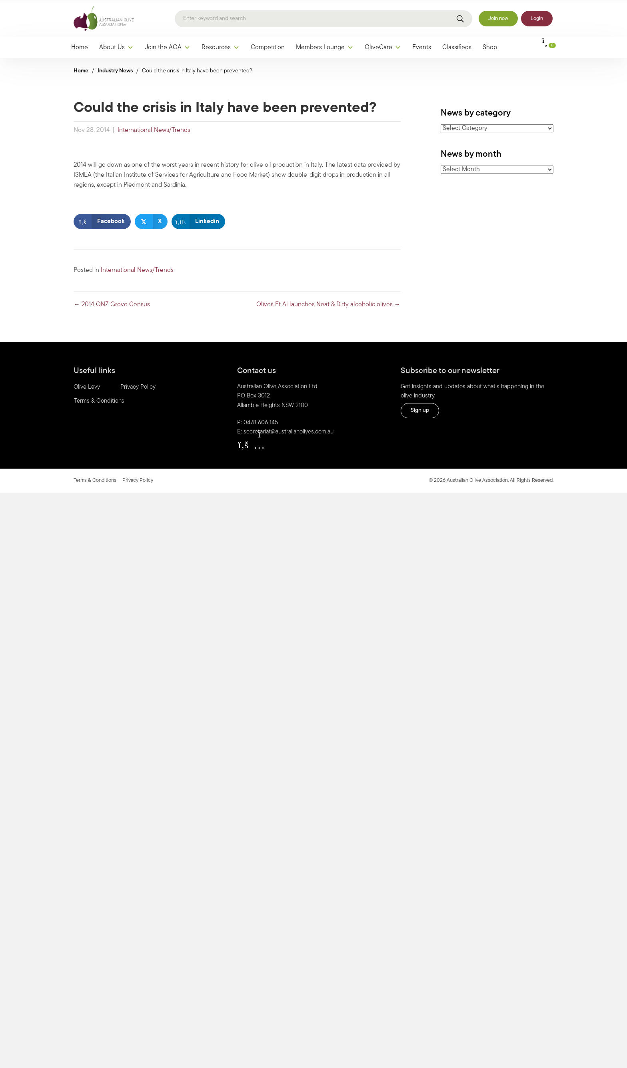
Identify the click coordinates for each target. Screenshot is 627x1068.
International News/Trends (154, 130)
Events (421, 47)
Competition (268, 47)
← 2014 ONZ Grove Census (112, 304)
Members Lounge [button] (324, 47)
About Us (116, 47)
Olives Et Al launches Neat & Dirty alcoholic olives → (328, 304)
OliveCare (383, 47)
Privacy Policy (138, 387)
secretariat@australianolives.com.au (288, 432)
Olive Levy (87, 387)
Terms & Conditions (99, 401)
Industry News (115, 71)
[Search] (323, 18)
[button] (243, 445)
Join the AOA (167, 47)
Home (79, 47)
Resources (221, 47)
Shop (490, 47)
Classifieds (456, 47)
